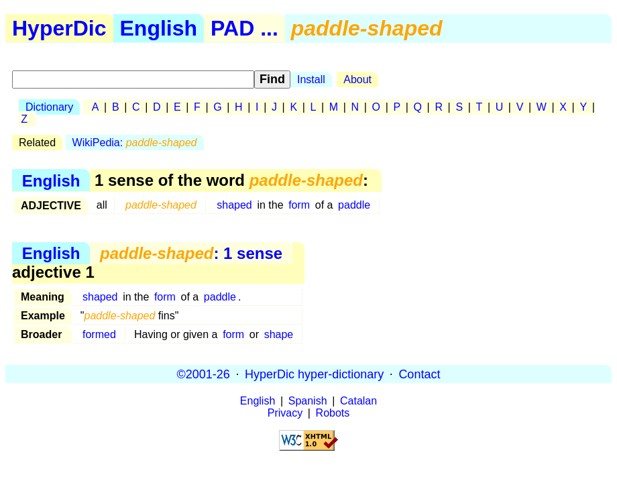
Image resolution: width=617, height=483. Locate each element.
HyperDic (59, 28)
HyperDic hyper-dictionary (314, 373)
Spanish (307, 401)
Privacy (285, 413)
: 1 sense (191, 253)
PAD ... (244, 28)
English (159, 28)
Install (311, 79)
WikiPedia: (134, 142)
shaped (234, 205)
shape (279, 334)
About (357, 79)
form (299, 205)
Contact (419, 373)
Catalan (358, 401)
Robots (333, 413)
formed (99, 334)
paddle (354, 205)
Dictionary (49, 107)
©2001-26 (203, 373)
